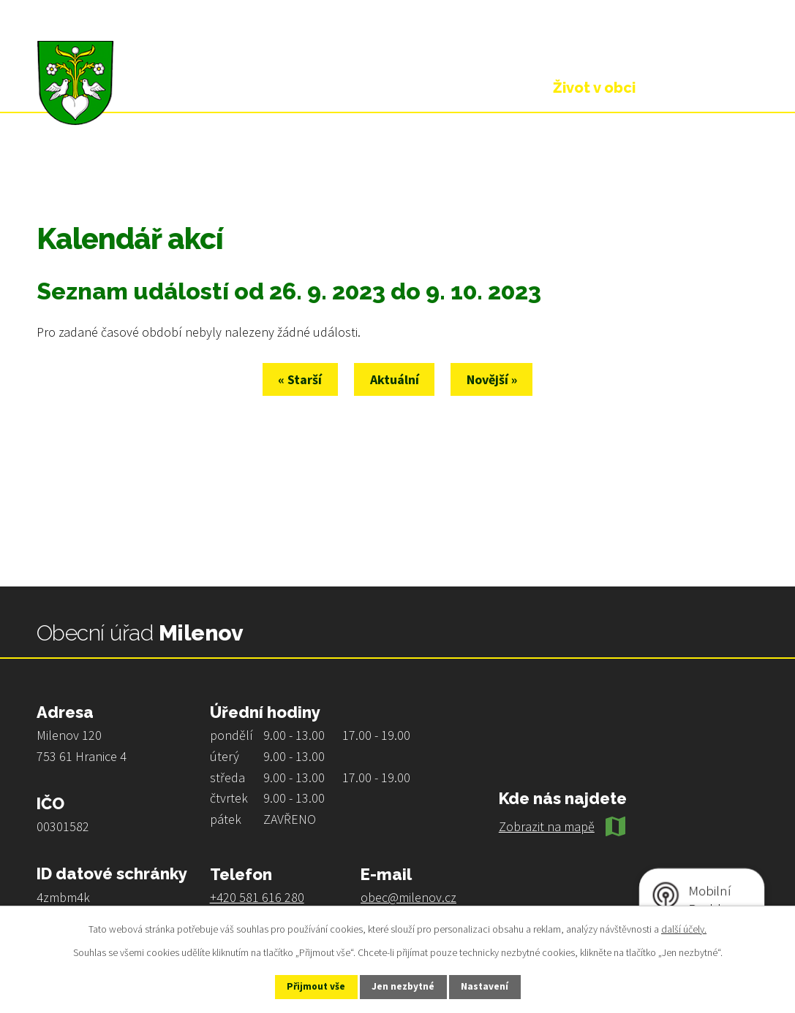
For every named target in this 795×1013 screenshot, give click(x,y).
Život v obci (117, 177)
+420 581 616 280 (257, 897)
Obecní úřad (463, 87)
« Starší (292, 379)
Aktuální (394, 379)
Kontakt (708, 87)
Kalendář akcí (207, 177)
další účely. (684, 927)
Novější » (500, 379)
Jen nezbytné (404, 986)
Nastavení (493, 986)
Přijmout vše (308, 986)
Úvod (51, 177)
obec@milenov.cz (408, 897)
